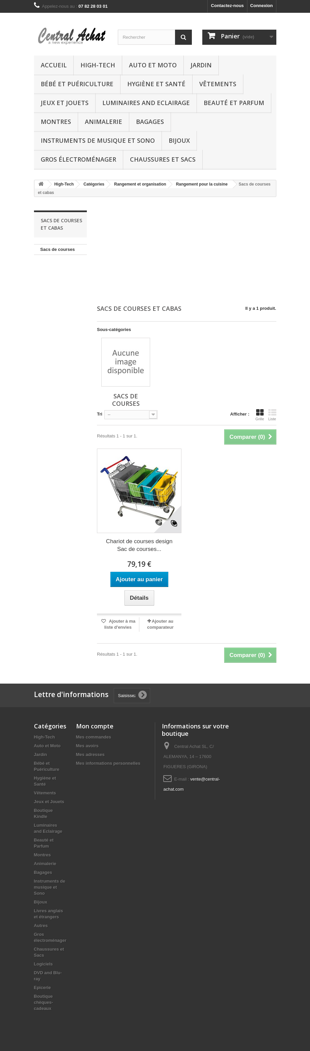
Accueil (54, 65)
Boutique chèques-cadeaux (43, 1002)
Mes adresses (90, 754)
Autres (41, 925)
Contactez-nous (227, 5)
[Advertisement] (186, 251)
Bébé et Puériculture (77, 84)
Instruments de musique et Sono (98, 140)
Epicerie (42, 987)
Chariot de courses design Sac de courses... (139, 545)
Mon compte (94, 726)
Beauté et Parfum (234, 103)
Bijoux (179, 140)
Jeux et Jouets (65, 103)
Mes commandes (93, 737)
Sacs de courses (57, 249)
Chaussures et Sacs (163, 159)
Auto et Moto (153, 65)
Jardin (201, 65)
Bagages (150, 122)
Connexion (261, 5)
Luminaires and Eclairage (146, 103)
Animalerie (103, 122)
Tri (99, 414)
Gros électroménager (78, 159)
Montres (56, 122)
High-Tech (97, 65)
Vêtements (217, 84)
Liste (272, 415)
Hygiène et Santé (156, 84)
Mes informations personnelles (108, 763)
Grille (259, 415)
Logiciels (43, 963)
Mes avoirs (87, 745)
